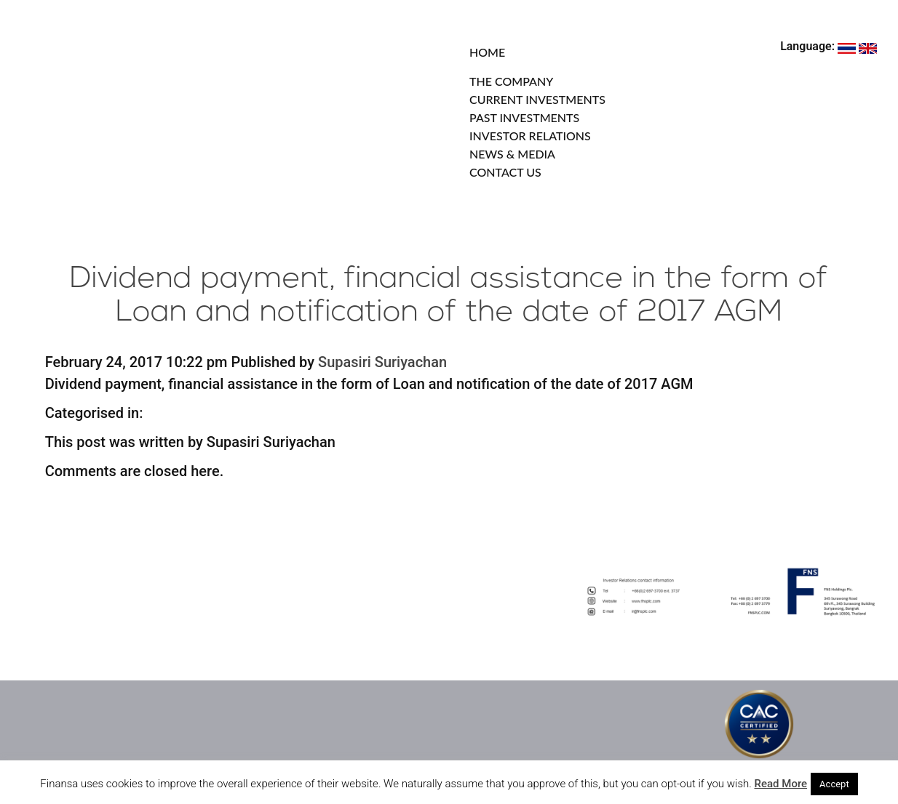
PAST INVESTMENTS (524, 117)
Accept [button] (834, 784)
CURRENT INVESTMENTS (537, 99)
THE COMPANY (511, 81)
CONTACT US (505, 172)
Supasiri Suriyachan (382, 362)
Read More (781, 783)
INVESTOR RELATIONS (530, 135)
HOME (487, 52)
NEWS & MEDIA (512, 154)
